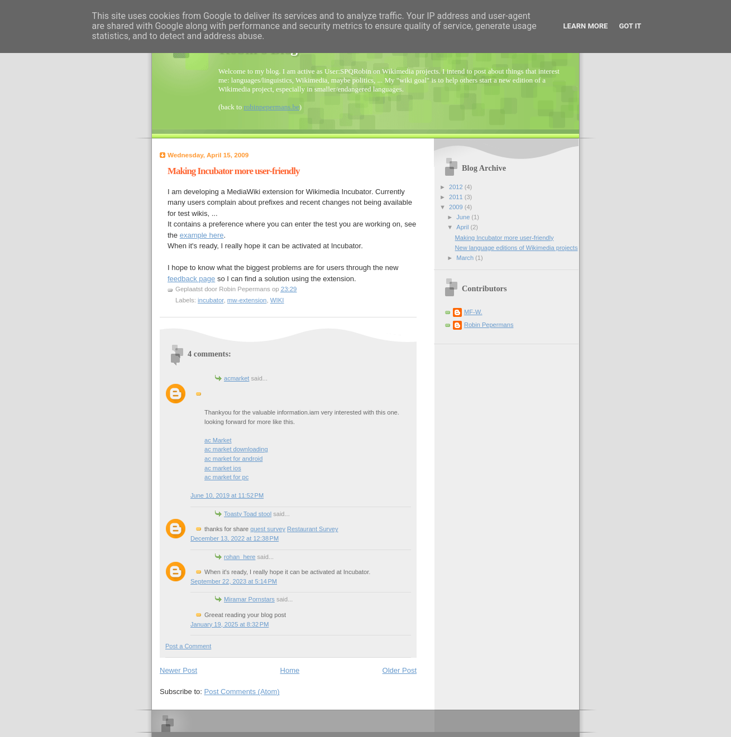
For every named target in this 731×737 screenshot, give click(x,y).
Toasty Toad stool (247, 513)
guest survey (267, 529)
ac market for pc (226, 477)
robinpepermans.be (271, 107)
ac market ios (222, 468)
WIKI (277, 300)
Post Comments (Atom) (242, 691)
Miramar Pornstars (249, 599)
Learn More (585, 26)
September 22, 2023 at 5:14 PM (233, 581)
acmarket (236, 378)
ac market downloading (236, 449)
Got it (630, 26)
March (465, 257)
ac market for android (233, 458)
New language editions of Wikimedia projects (516, 247)
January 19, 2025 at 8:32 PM (229, 624)
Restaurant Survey (312, 529)
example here (202, 235)
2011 (457, 197)
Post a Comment (188, 646)
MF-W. (473, 312)
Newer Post (178, 670)
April (463, 227)
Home (290, 670)
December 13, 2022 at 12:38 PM (234, 538)
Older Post (400, 670)
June (463, 217)
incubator (210, 300)
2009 (457, 207)
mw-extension (247, 300)
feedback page (191, 278)
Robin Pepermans (488, 324)
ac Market (218, 440)
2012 (457, 187)
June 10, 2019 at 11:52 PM (227, 495)
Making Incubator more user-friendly (504, 237)
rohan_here (240, 556)
